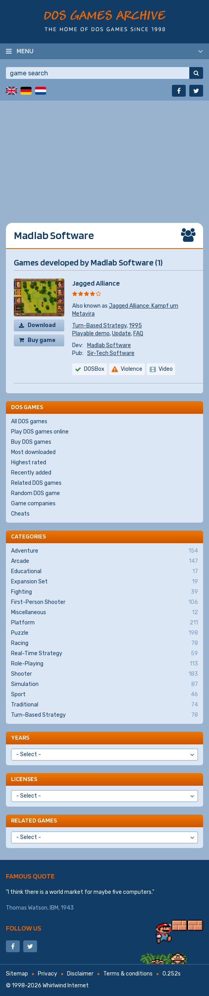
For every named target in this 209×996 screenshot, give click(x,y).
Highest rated (28, 462)
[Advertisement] (104, 156)
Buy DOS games (31, 442)
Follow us (23, 928)
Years (20, 737)
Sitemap (17, 973)
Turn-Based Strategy (99, 325)
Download (42, 325)
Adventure (104, 551)
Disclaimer (80, 973)
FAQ (138, 333)
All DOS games (29, 421)
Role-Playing (104, 664)
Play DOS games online (40, 431)
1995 (135, 325)
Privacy (47, 973)
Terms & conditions (128, 973)
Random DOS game (35, 493)
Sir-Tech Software (110, 353)
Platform (104, 623)
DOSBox (94, 369)
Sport (104, 695)
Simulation (104, 684)
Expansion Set (104, 582)
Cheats (20, 513)
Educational (104, 572)
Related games (34, 820)
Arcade (104, 561)
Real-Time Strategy (104, 654)
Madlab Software (109, 345)
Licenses (24, 779)
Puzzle (104, 633)
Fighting (104, 592)
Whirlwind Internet (66, 985)
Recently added (31, 472)
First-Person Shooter (104, 602)
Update (121, 333)
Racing (104, 643)
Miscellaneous (104, 613)
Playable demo (91, 333)
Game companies (33, 503)
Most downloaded (33, 452)
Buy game (42, 340)
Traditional (104, 705)
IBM (54, 907)
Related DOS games (36, 483)
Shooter (104, 674)
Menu (25, 51)
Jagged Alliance (96, 283)
